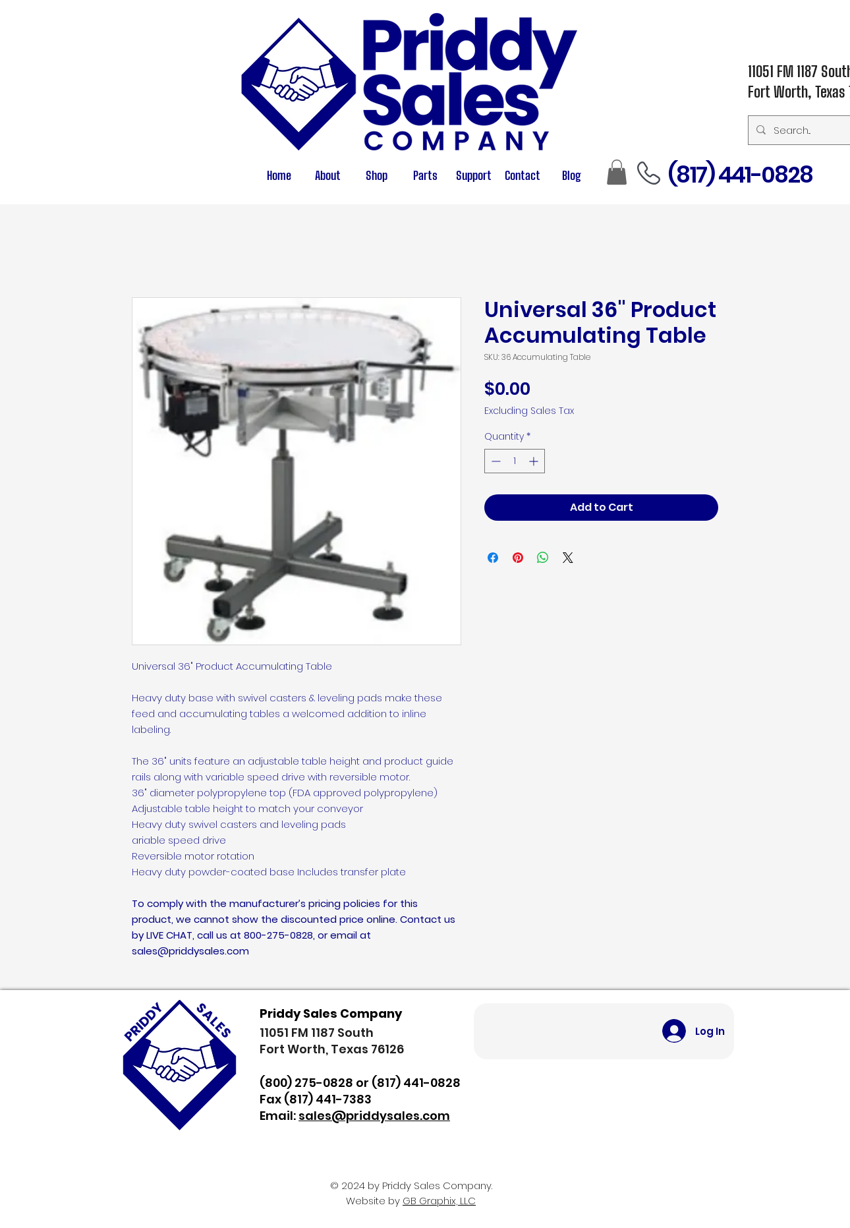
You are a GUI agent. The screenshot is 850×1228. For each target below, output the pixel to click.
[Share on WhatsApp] (543, 558)
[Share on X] (568, 558)
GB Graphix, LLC (439, 1201)
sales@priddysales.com (374, 1115)
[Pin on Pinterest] (518, 558)
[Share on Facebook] (493, 558)
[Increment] (534, 461)
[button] (425, 175)
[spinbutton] (514, 461)
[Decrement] (494, 461)
